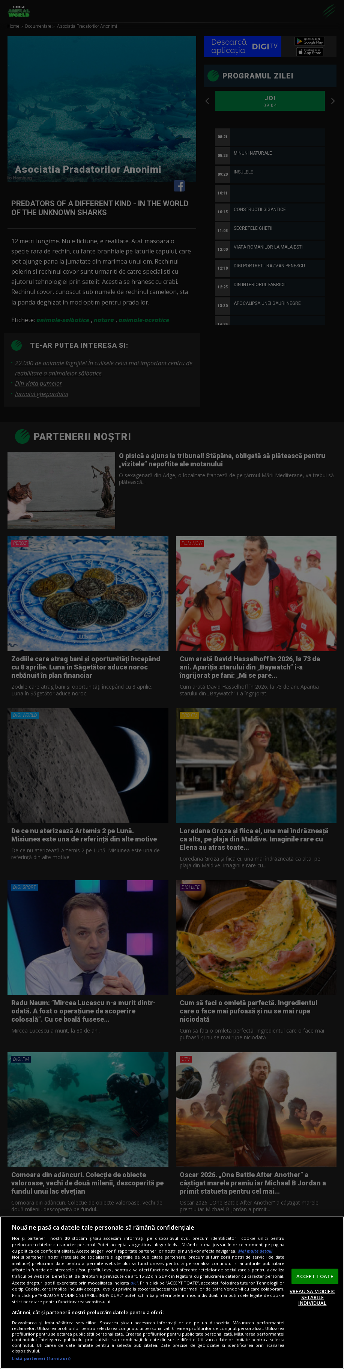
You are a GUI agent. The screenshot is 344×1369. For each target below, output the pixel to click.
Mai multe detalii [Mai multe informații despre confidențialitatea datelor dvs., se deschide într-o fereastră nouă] (255, 1251)
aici (134, 1283)
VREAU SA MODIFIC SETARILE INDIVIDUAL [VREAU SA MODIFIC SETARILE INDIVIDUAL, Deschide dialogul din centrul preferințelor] (312, 1297)
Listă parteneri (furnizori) (41, 1358)
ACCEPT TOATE (314, 1276)
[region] (172, 1292)
